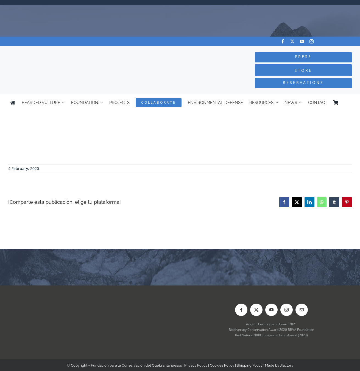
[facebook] (283, 41)
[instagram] (311, 41)
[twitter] (292, 41)
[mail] (301, 310)
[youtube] (302, 41)
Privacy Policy (195, 365)
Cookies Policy (222, 365)
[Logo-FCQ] (67, 51)
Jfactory (286, 365)
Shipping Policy (250, 365)
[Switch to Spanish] (347, 102)
